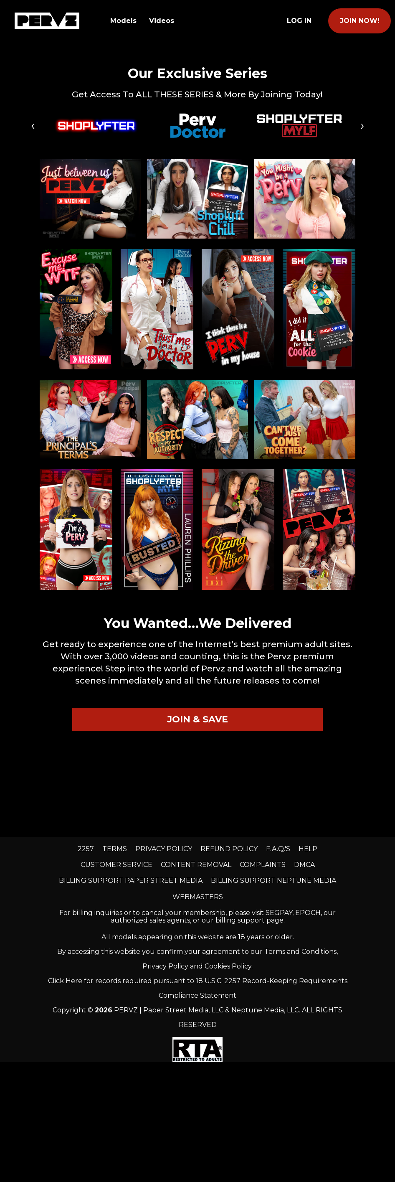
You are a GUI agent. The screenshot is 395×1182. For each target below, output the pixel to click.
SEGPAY (279, 913)
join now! (360, 21)
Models (123, 21)
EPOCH (308, 913)
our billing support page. (243, 920)
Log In (299, 21)
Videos (161, 21)
